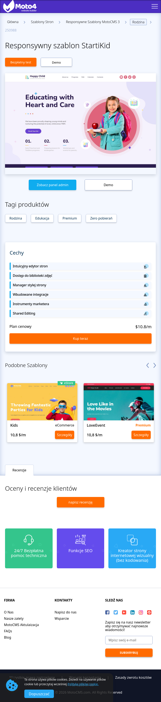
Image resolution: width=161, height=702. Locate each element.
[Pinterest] (149, 612)
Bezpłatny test (20, 62)
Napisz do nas (66, 612)
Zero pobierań (101, 218)
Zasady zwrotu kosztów (133, 677)
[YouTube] (124, 612)
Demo (56, 62)
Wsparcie (62, 618)
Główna (12, 22)
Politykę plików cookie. (83, 684)
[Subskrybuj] (129, 652)
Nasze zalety (13, 618)
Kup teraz (80, 338)
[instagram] (141, 612)
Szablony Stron (42, 22)
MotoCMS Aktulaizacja (21, 624)
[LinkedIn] (132, 612)
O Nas (8, 612)
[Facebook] (107, 612)
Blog (7, 637)
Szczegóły (64, 435)
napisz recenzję (81, 502)
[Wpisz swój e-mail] (129, 640)
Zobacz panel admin (52, 185)
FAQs (8, 631)
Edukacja (42, 218)
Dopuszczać (39, 693)
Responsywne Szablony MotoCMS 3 (93, 22)
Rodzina (138, 22)
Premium (69, 218)
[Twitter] (116, 612)
